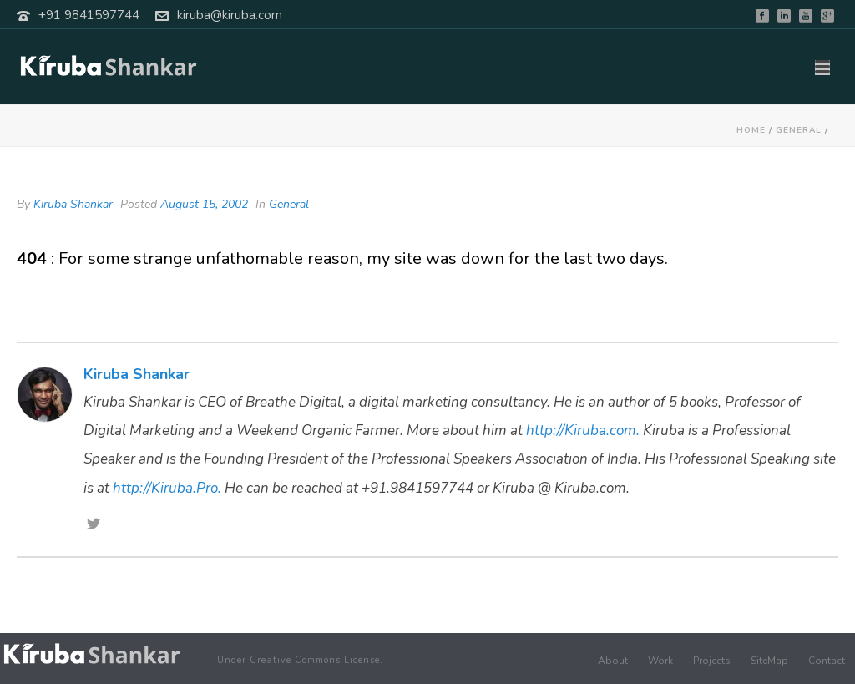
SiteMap (769, 660)
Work (660, 660)
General (799, 130)
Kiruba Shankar (73, 204)
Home (751, 130)
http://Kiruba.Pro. (167, 488)
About (613, 660)
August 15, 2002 (204, 204)
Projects (712, 660)
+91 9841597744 (88, 15)
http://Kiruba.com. (583, 430)
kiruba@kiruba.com (229, 15)
